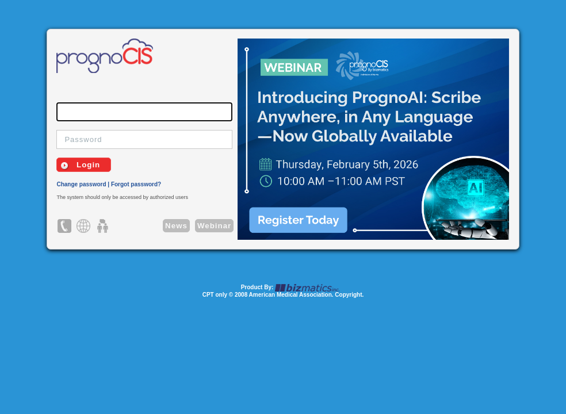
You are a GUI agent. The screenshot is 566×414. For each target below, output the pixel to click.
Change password (81, 184)
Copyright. (349, 295)
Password (83, 139)
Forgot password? (136, 184)
